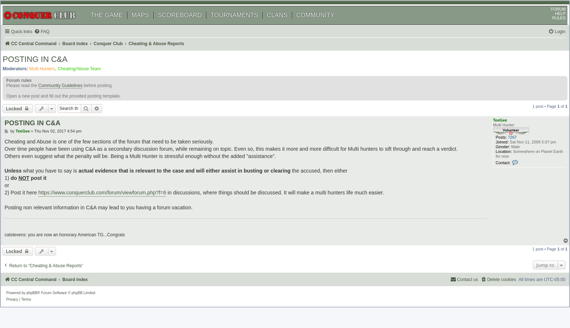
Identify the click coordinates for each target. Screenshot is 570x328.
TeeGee (493, 135)
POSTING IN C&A (42, 70)
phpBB (39, 304)
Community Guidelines (68, 99)
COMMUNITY (323, 24)
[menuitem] (51, 41)
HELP (552, 23)
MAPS (148, 24)
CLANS (284, 24)
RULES (551, 27)
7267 (503, 155)
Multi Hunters (50, 80)
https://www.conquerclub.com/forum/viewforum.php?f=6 (112, 206)
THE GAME (114, 24)
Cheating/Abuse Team (86, 80)
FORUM (550, 18)
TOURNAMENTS (242, 24)
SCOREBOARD (187, 24)
